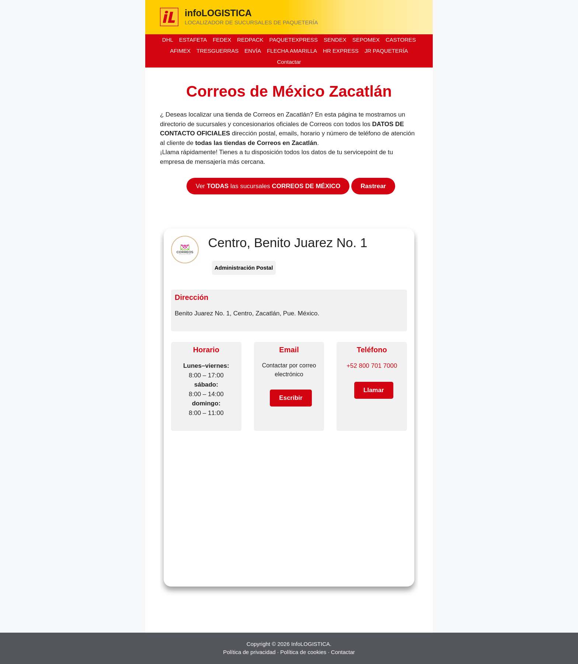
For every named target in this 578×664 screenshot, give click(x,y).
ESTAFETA (193, 40)
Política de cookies (303, 652)
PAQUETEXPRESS (293, 40)
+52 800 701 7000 (372, 365)
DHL (167, 40)
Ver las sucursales (268, 186)
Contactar (289, 62)
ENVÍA (252, 51)
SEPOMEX (366, 40)
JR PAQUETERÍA (386, 51)
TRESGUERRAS (217, 51)
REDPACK (250, 40)
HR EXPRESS (341, 51)
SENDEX (335, 40)
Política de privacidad (249, 652)
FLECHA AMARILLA (292, 51)
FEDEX (222, 40)
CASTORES (401, 40)
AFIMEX (180, 51)
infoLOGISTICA (218, 13)
